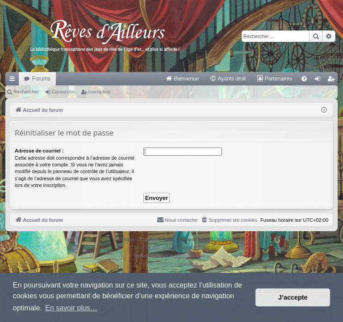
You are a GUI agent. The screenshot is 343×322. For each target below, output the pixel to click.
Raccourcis (14, 80)
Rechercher (26, 91)
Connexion (63, 91)
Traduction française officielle (162, 255)
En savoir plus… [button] (71, 308)
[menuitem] (182, 78)
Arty (156, 247)
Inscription (99, 91)
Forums (41, 79)
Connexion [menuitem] (319, 80)
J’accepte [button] (293, 297)
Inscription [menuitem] (333, 80)
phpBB (151, 239)
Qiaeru (203, 255)
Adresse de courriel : (39, 150)
